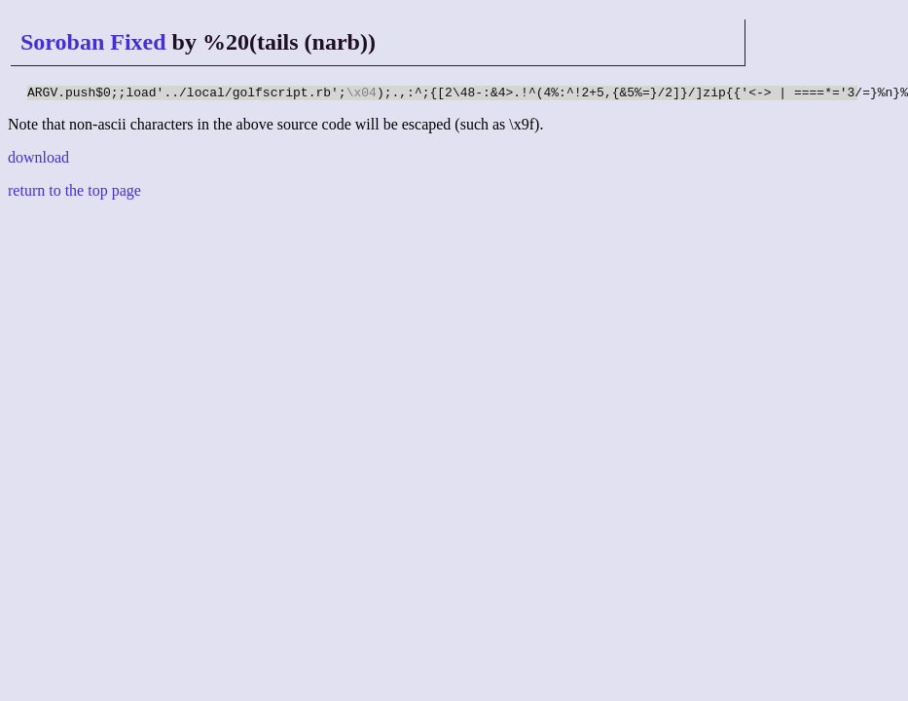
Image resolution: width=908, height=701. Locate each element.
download (38, 160)
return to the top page (74, 193)
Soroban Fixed (93, 42)
